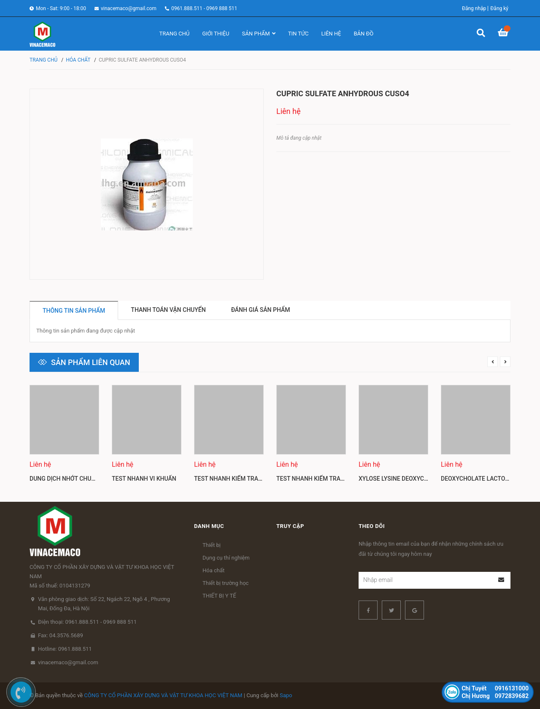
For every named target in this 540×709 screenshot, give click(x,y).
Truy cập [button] (290, 526)
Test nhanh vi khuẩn (144, 478)
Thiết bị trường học (225, 583)
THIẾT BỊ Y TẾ (219, 596)
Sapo (286, 695)
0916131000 (495, 688)
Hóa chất (213, 570)
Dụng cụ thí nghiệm (226, 558)
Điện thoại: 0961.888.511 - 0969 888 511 (87, 622)
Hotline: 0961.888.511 (65, 649)
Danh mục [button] (209, 526)
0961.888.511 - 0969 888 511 (204, 8)
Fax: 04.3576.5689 (60, 635)
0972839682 (495, 696)
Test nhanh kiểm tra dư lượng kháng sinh (259, 478)
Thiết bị (211, 545)
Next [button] (505, 362)
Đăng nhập (474, 8)
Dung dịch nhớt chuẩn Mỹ (70, 478)
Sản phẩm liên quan (90, 362)
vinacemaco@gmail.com (129, 8)
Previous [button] (492, 362)
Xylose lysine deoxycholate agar (411, 478)
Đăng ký (499, 8)
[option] (64, 437)
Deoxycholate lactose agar (485, 478)
